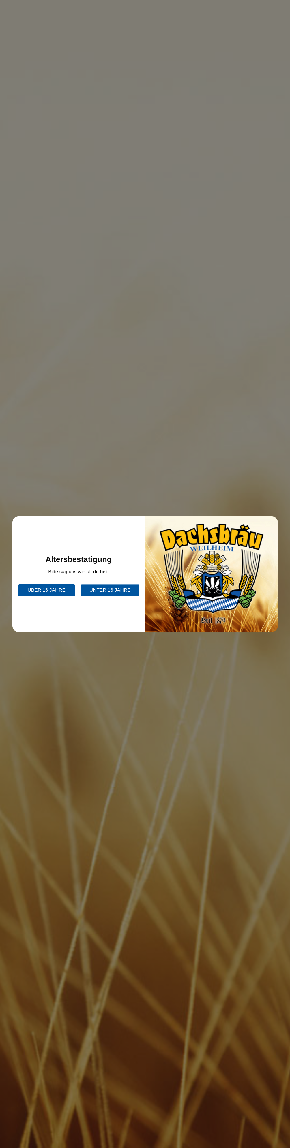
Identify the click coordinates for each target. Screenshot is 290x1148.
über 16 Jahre (47, 590)
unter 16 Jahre (110, 590)
